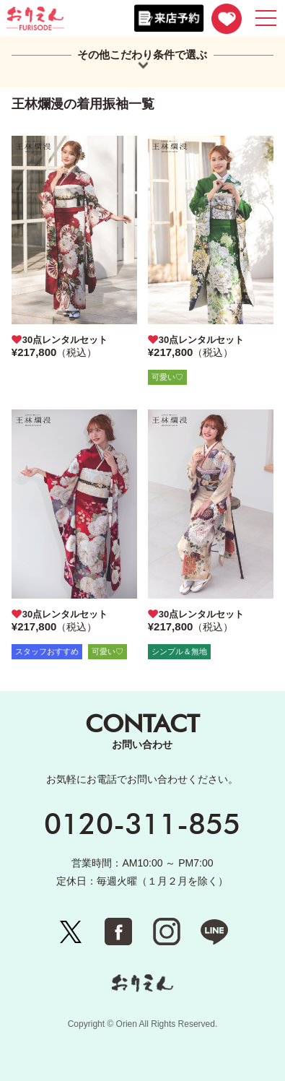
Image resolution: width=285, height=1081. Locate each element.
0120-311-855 (142, 823)
